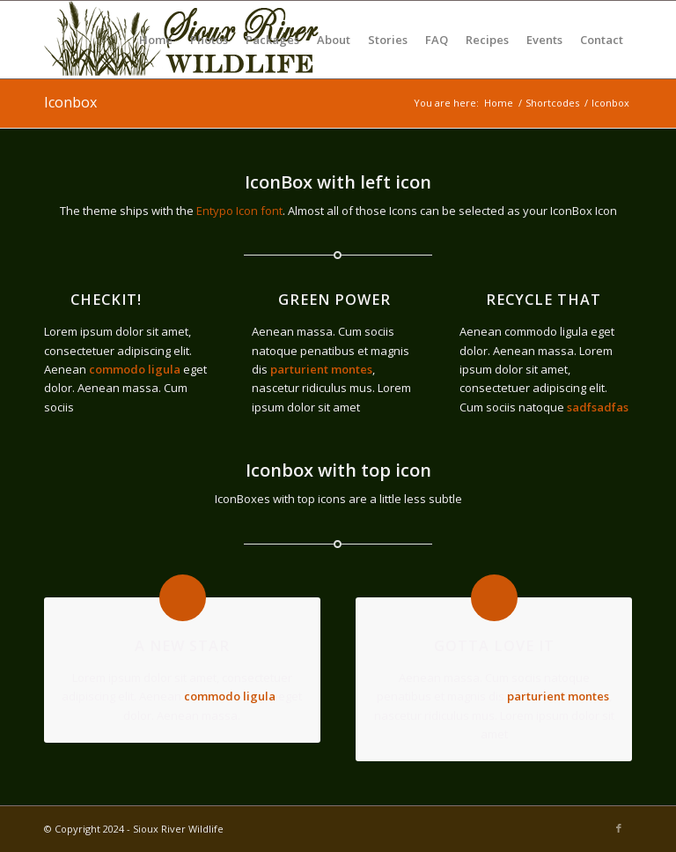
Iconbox (70, 102)
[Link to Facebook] (619, 828)
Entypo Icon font (239, 211)
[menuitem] (155, 39)
